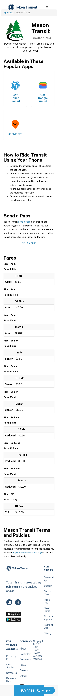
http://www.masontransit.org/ (27, 552)
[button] (47, 7)
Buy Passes (29, 690)
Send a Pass (24, 222)
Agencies (8, 12)
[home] (22, 7)
